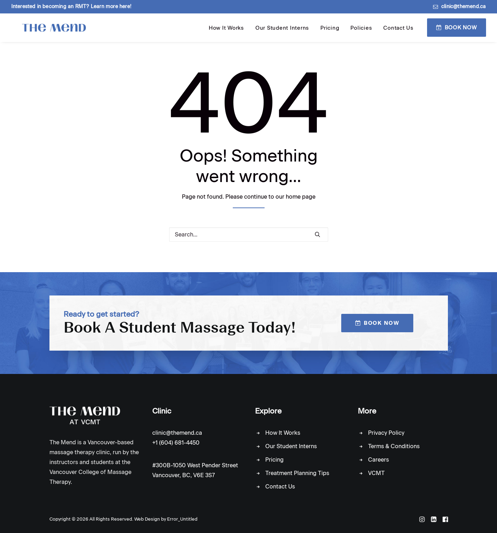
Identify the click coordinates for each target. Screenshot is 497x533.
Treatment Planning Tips (297, 473)
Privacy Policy (386, 432)
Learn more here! (111, 7)
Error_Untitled (182, 519)
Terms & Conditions (394, 446)
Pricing (329, 33)
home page (300, 201)
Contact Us (398, 33)
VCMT (376, 473)
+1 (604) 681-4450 (176, 442)
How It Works (226, 33)
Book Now (461, 32)
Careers (378, 459)
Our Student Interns (282, 33)
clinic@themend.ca (463, 7)
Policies (361, 33)
